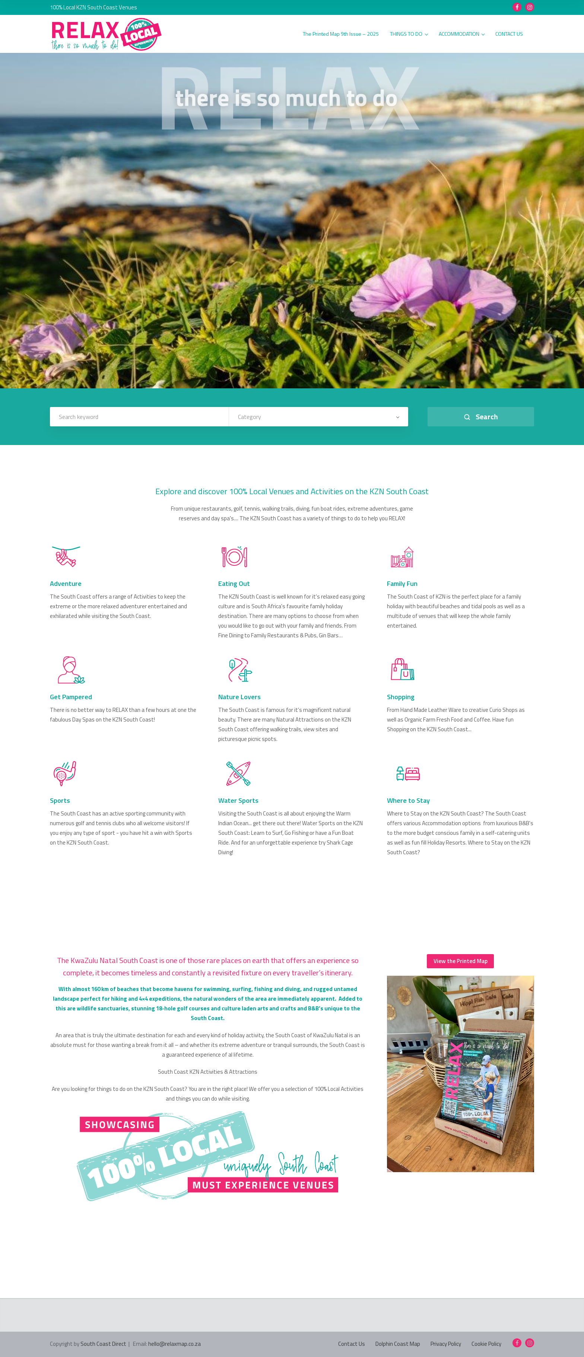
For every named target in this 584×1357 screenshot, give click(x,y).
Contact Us (351, 1343)
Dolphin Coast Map (397, 1343)
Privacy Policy (446, 1343)
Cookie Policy (486, 1343)
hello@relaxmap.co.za (174, 1343)
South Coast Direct (103, 1343)
